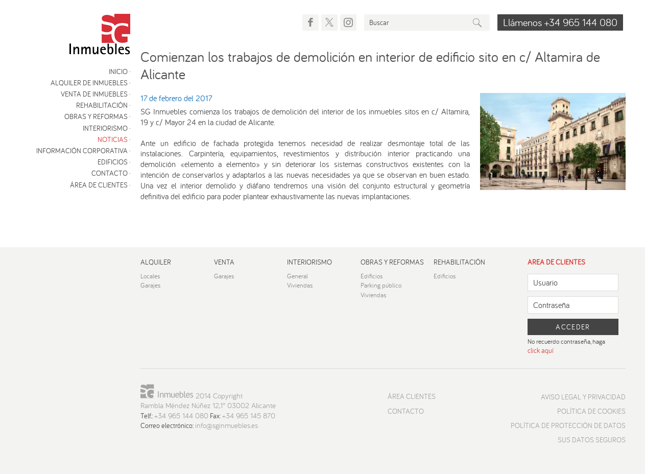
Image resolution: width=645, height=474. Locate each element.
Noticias (113, 139)
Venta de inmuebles (94, 94)
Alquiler (155, 262)
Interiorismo (105, 128)
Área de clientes (99, 184)
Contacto (109, 173)
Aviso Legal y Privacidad (583, 396)
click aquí (541, 350)
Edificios (113, 162)
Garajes (150, 285)
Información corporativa (82, 150)
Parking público (381, 285)
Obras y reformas (96, 116)
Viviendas (300, 285)
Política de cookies (591, 411)
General (297, 276)
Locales (150, 276)
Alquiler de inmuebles (89, 82)
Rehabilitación (102, 105)
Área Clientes (412, 396)
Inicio (118, 71)
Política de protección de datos (568, 425)
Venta (224, 262)
